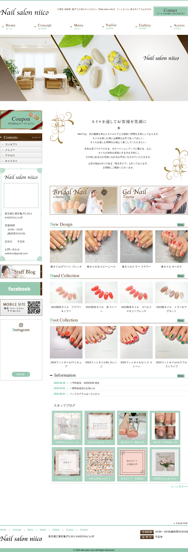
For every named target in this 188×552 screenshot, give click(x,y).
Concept (16, 529)
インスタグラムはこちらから (85, 394)
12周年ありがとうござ (67, 442)
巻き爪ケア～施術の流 (132, 442)
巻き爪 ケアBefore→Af (165, 442)
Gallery (56, 529)
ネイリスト (11, 160)
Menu (30, 529)
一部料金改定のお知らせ (82, 388)
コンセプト (11, 144)
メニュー (10, 149)
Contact (84, 529)
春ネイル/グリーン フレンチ (66, 266)
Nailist (43, 529)
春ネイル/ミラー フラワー (136, 266)
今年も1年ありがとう (100, 478)
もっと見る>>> (179, 486)
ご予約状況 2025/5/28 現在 (84, 383)
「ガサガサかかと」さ (67, 478)
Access (69, 529)
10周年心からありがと (164, 478)
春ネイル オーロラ (171, 266)
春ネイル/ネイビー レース (101, 266)
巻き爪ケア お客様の (132, 478)
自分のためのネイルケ (99, 442)
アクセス (10, 155)
